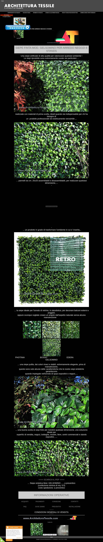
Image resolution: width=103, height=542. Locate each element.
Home (51, 537)
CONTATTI (74, 501)
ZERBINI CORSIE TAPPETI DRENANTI (87, 12)
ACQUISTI (24, 501)
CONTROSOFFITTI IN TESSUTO (14, 12)
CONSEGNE (56, 501)
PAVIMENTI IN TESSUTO (38, 12)
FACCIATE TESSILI (26, 12)
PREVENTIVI (56, 506)
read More (9, 540)
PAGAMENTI (40, 501)
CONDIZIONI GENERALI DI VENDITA (52, 512)
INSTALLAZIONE (74, 506)
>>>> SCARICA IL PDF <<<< (51, 479)
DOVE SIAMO (40, 506)
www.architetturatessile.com (47, 539)
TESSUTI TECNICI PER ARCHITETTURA (70, 12)
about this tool (19, 537)
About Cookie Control (7, 527)
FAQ (24, 506)
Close (21, 527)
